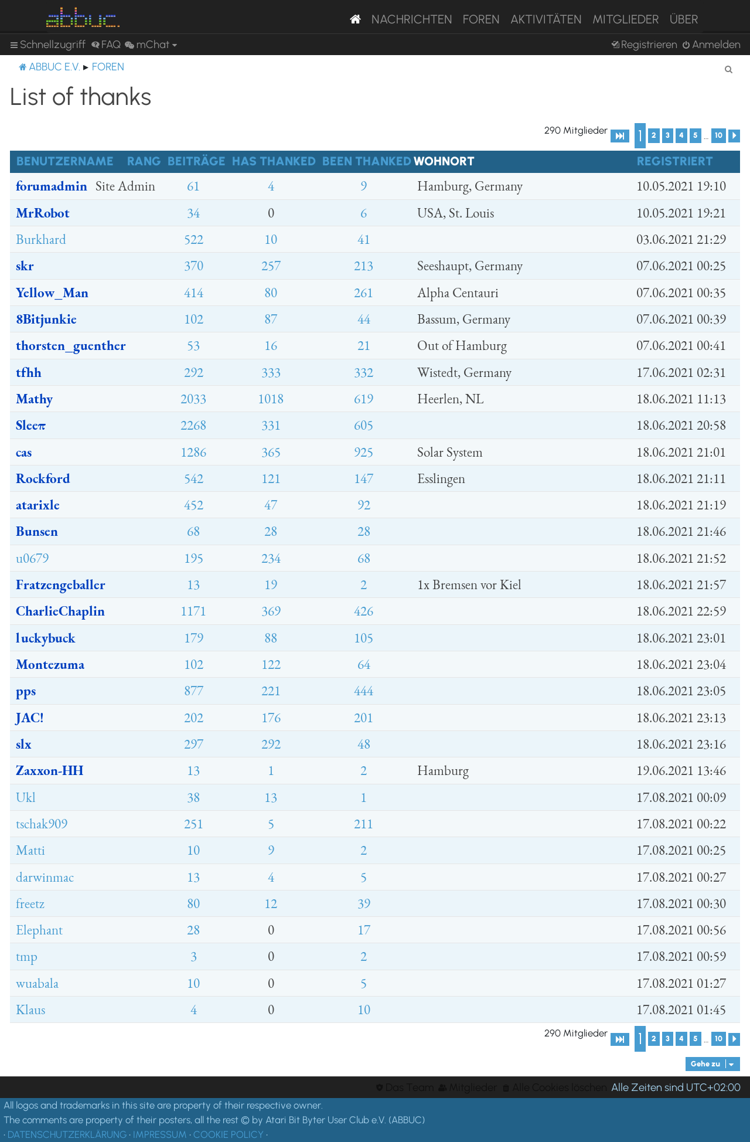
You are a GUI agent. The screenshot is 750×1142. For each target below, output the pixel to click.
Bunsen (37, 531)
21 (363, 345)
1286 (193, 452)
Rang (144, 161)
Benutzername (65, 161)
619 (363, 398)
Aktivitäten (546, 19)
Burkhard (41, 239)
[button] (620, 136)
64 (363, 664)
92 (363, 505)
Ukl (26, 797)
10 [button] (718, 135)
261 (363, 292)
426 (363, 611)
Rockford (43, 478)
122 (271, 664)
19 (270, 584)
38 (193, 797)
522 (193, 239)
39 (363, 903)
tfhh (29, 372)
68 (193, 531)
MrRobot (43, 213)
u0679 (32, 558)
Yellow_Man (52, 292)
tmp (27, 956)
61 (193, 186)
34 (193, 213)
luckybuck (46, 638)
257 (271, 265)
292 (193, 372)
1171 (193, 611)
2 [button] (654, 135)
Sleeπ (31, 425)
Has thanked (274, 161)
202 (193, 717)
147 (363, 478)
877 (193, 690)
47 (270, 505)
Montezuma (50, 664)
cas (24, 452)
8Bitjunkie (46, 319)
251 (193, 823)
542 (193, 478)
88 (270, 638)
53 (193, 345)
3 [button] (668, 135)
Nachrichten (411, 19)
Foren (481, 19)
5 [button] (695, 135)
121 (271, 478)
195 (193, 558)
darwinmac (45, 877)
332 (363, 372)
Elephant (39, 930)
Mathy (34, 398)
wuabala (37, 983)
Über (684, 19)
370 (193, 265)
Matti (30, 850)
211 (363, 823)
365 (271, 452)
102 (193, 319)
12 (270, 903)
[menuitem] (106, 45)
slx (24, 744)
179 (193, 638)
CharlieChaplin (60, 611)
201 (363, 717)
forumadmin (51, 186)
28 (270, 531)
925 (363, 452)
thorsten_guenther (71, 345)
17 (363, 930)
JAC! (30, 717)
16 (270, 345)
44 (363, 319)
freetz (30, 903)
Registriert (675, 161)
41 (363, 239)
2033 (193, 398)
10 (270, 239)
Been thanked (366, 161)
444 (363, 690)
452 (193, 505)
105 (363, 638)
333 (271, 372)
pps (26, 690)
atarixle (38, 505)
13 (193, 584)
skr (25, 265)
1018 (271, 398)
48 (363, 744)
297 (193, 744)
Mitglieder (625, 19)
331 (271, 425)
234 (271, 558)
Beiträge (197, 161)
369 (271, 611)
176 (271, 717)
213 (363, 265)
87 (270, 319)
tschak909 (41, 823)
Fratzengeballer (60, 584)
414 (193, 292)
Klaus (30, 1009)
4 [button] (681, 135)
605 (363, 425)
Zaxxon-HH (49, 770)
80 (270, 292)
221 (271, 690)
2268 (193, 425)
